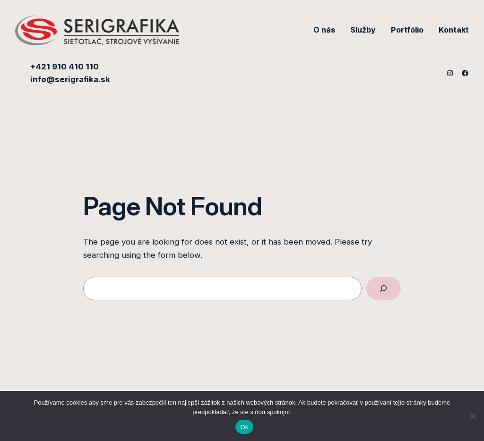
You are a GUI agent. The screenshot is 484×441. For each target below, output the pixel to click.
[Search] (383, 289)
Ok (244, 427)
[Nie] (472, 416)
